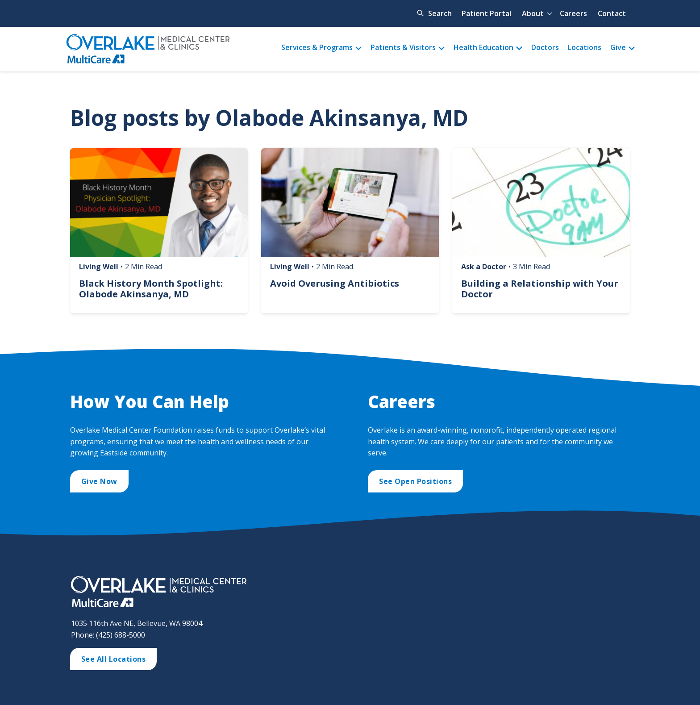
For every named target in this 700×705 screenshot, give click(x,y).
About (533, 13)
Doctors (545, 47)
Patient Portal (486, 13)
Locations (584, 47)
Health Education (483, 47)
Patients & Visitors (403, 47)
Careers (573, 13)
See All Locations (113, 659)
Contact (612, 13)
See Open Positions (415, 481)
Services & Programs (317, 47)
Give (618, 47)
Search (440, 13)
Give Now (99, 481)
